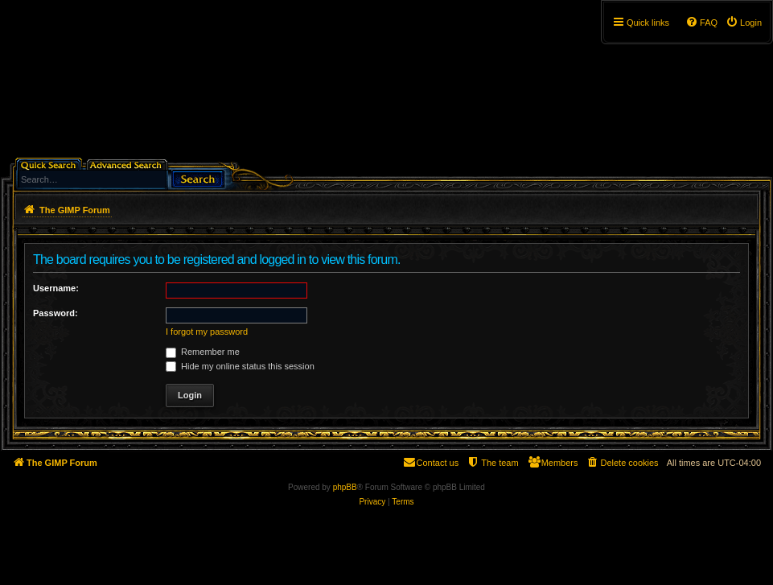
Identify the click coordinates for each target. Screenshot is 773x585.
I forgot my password (207, 331)
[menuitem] (744, 22)
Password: (55, 313)
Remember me (203, 351)
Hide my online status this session (240, 366)
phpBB (345, 487)
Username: (56, 288)
